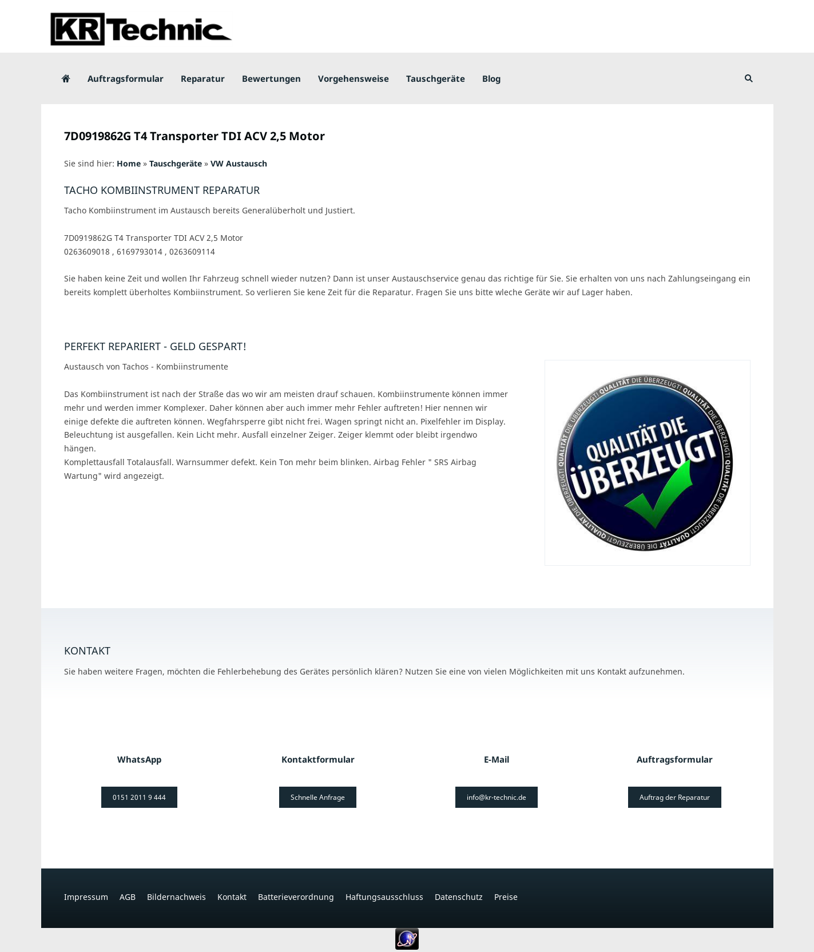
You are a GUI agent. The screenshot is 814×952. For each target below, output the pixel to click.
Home (129, 163)
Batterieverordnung (296, 896)
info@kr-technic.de (496, 797)
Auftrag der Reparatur (675, 797)
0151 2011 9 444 (139, 797)
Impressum (86, 896)
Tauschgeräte (175, 163)
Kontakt (232, 896)
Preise (506, 896)
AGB (128, 896)
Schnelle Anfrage (318, 797)
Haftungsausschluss (384, 896)
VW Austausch (239, 163)
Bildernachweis (176, 896)
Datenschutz (459, 896)
